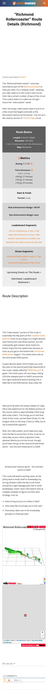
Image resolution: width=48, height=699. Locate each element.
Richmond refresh (32, 86)
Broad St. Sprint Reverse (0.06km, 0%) (24, 238)
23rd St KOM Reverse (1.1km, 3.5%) (24, 231)
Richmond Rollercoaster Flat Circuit (24, 262)
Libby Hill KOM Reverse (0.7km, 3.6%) (24, 234)
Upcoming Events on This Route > (24, 272)
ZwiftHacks (22, 77)
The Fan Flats (29, 118)
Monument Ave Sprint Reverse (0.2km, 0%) (24, 242)
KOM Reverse (34, 370)
